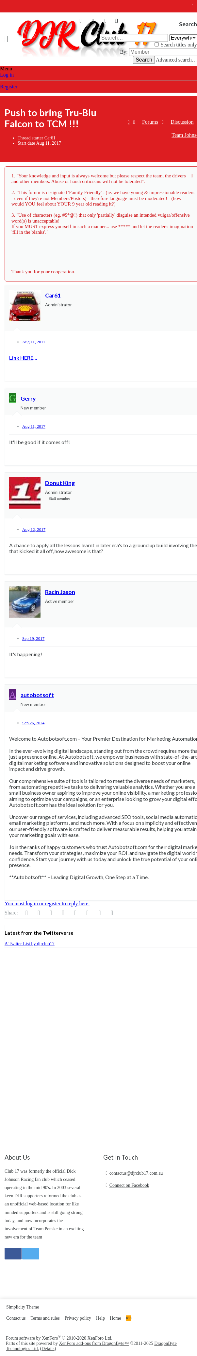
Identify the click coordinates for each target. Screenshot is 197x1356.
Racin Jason (60, 591)
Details (48, 1348)
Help (100, 1318)
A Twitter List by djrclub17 (30, 943)
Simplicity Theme (22, 1307)
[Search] (116, 20)
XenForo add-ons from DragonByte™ (94, 1343)
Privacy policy (78, 1318)
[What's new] (105, 20)
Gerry (28, 398)
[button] (9, 39)
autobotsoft (37, 695)
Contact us (16, 1318)
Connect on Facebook (129, 1185)
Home (115, 1318)
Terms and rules (45, 1318)
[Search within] (183, 37)
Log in (7, 75)
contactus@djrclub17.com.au (136, 1173)
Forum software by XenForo (59, 1338)
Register (8, 86)
